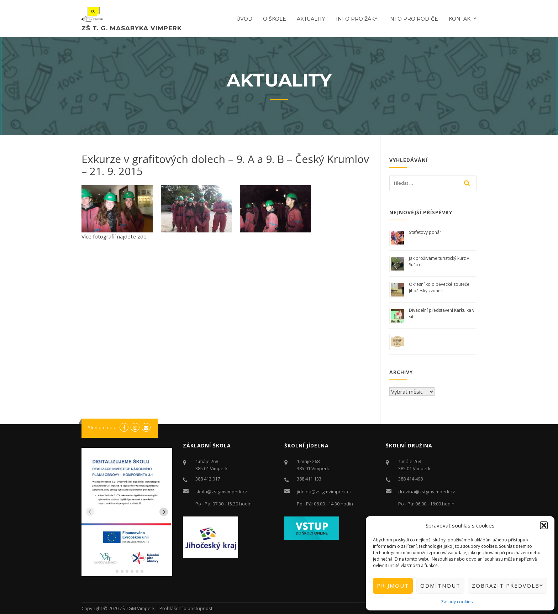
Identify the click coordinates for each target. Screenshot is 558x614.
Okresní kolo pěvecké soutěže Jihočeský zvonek (439, 287)
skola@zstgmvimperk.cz (221, 491)
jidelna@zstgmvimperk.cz (324, 491)
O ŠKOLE (274, 19)
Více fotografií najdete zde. (114, 236)
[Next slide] (163, 512)
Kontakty (463, 19)
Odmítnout (440, 585)
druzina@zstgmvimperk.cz (426, 491)
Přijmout (393, 585)
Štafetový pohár (425, 232)
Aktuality (311, 19)
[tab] (112, 571)
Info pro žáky (357, 19)
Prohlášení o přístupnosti (186, 608)
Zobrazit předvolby (507, 585)
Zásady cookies (457, 602)
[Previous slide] (90, 512)
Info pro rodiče (413, 19)
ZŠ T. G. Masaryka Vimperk (131, 28)
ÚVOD (244, 19)
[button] (543, 525)
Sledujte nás (101, 427)
